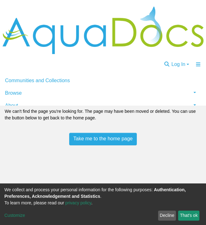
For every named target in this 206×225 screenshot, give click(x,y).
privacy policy (78, 202)
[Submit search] (166, 64)
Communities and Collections (37, 80)
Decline (167, 215)
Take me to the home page (102, 138)
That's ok (189, 215)
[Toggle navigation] (198, 64)
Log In (178, 64)
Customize (14, 215)
